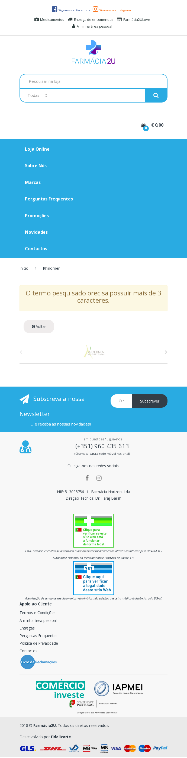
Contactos (36, 249)
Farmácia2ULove (133, 19)
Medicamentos (49, 19)
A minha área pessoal (92, 26)
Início (24, 268)
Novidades (36, 232)
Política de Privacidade (39, 643)
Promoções (37, 216)
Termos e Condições (37, 612)
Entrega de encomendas (91, 19)
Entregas (27, 628)
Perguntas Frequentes (49, 199)
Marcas (32, 182)
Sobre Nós (36, 166)
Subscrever (149, 401)
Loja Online (37, 149)
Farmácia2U (44, 725)
